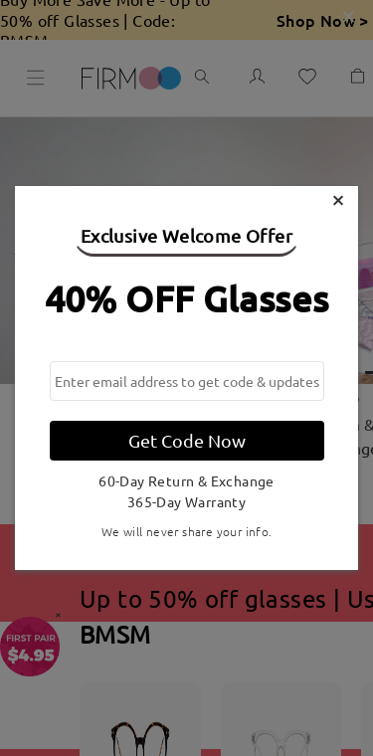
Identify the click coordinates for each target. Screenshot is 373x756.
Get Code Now (187, 440)
